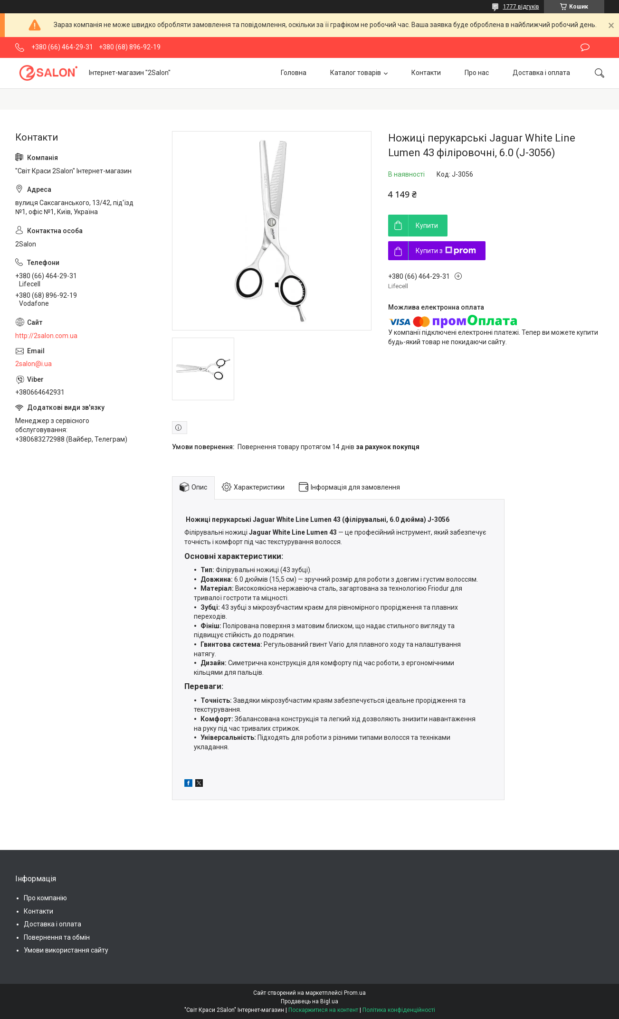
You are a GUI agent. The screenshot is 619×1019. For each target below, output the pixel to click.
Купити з (446, 250)
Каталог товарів (355, 72)
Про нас (477, 72)
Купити (427, 225)
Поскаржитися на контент (323, 1010)
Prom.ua (355, 993)
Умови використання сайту (66, 950)
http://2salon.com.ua (46, 336)
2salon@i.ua (33, 364)
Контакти (426, 72)
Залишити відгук (585, 47)
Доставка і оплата (541, 72)
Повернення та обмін (57, 937)
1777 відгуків (521, 6)
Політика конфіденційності (398, 1010)
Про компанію (45, 898)
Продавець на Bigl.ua (309, 1001)
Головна (293, 72)
